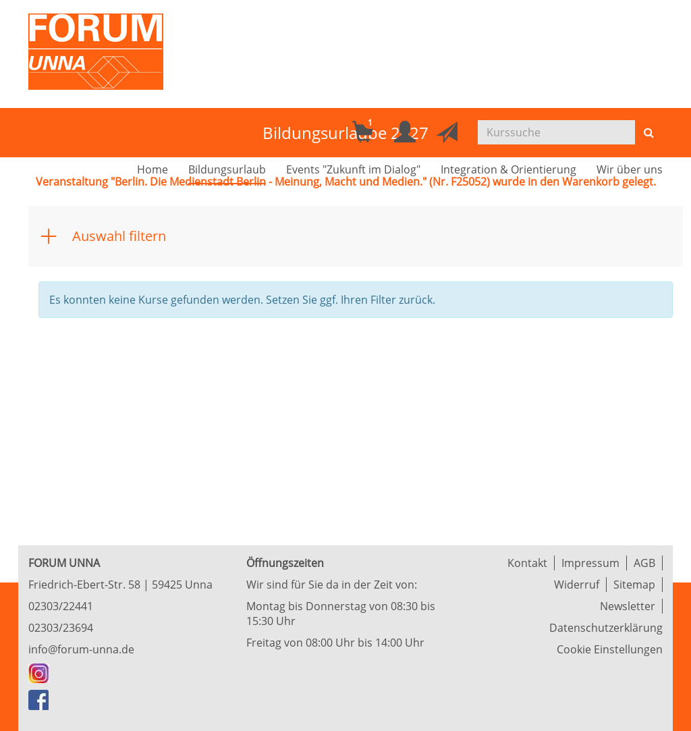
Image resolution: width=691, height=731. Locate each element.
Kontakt (527, 563)
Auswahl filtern (119, 236)
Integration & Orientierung (508, 169)
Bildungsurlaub (227, 169)
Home (152, 169)
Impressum (590, 563)
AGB (644, 563)
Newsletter (627, 606)
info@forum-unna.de (81, 649)
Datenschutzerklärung (606, 627)
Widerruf (576, 584)
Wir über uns (630, 169)
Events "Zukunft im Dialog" (353, 169)
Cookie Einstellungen (610, 649)
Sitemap (634, 584)
